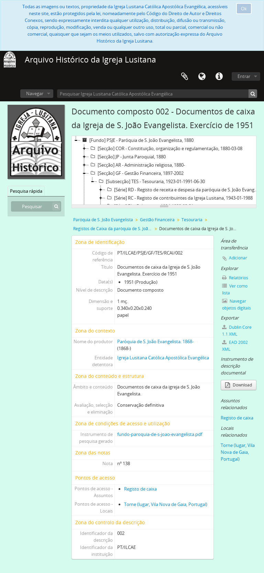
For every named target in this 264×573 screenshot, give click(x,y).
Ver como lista (235, 289)
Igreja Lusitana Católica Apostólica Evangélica (163, 358)
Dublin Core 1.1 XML (237, 330)
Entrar (244, 76)
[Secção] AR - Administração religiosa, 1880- (137, 165)
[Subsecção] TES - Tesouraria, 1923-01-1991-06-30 (151, 181)
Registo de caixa (140, 489)
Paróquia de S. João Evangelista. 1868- (155, 341)
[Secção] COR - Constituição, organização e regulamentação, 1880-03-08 (165, 148)
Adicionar (238, 258)
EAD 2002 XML (235, 345)
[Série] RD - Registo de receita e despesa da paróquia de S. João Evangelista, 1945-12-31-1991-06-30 (183, 190)
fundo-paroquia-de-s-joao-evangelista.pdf (159, 434)
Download (238, 385)
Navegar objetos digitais (236, 304)
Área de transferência (184, 76)
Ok (244, 8)
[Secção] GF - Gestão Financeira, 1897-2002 (136, 173)
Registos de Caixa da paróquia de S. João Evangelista (113, 229)
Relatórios (235, 278)
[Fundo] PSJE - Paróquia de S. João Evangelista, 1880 (137, 140)
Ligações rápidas (219, 76)
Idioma (201, 76)
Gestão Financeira (157, 220)
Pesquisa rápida (26, 191)
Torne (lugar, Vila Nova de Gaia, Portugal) (165, 504)
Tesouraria (192, 220)
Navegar (34, 93)
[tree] (164, 170)
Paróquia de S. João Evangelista (103, 220)
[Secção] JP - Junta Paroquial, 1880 (127, 157)
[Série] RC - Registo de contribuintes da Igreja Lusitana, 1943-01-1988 (179, 198)
